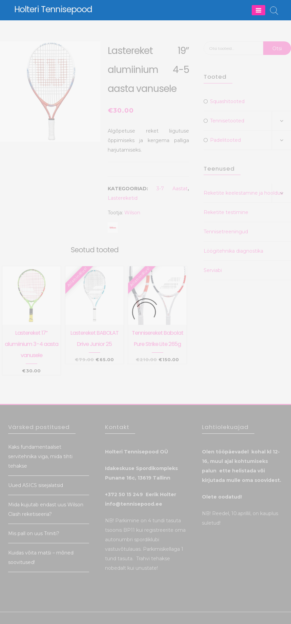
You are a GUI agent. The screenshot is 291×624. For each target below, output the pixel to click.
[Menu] (258, 10)
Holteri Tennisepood (53, 9)
